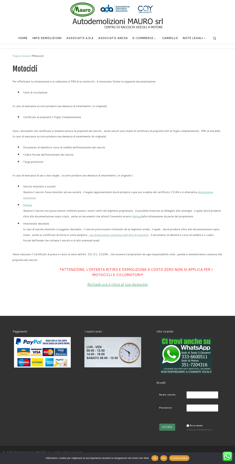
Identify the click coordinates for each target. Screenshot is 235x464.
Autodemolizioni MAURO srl (32, 452)
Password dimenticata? (200, 429)
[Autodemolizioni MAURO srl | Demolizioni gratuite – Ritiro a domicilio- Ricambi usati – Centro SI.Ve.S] (117, 16)
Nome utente (167, 395)
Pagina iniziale (20, 56)
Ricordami (196, 425)
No (163, 458)
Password (165, 408)
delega (137, 216)
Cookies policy (179, 458)
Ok (154, 458)
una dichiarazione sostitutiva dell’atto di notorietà (118, 235)
